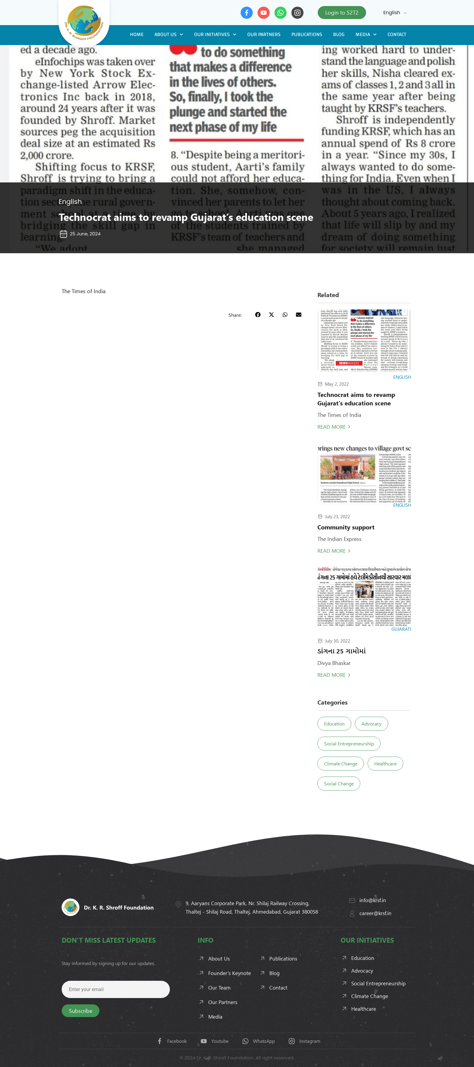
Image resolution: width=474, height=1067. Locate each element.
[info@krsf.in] (352, 900)
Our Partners (264, 34)
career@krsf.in (375, 913)
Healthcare (388, 763)
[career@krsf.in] (352, 913)
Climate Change (341, 763)
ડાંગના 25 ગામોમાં (341, 651)
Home (137, 34)
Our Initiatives (215, 34)
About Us (168, 34)
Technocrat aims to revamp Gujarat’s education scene (356, 398)
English (391, 12)
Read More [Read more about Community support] (331, 550)
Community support (346, 527)
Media (366, 34)
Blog (339, 34)
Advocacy (374, 723)
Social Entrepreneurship (350, 743)
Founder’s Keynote (229, 973)
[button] (258, 314)
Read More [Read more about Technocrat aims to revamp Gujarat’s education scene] (331, 426)
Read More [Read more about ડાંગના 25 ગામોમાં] (331, 674)
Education (335, 723)
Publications (306, 34)
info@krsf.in (372, 900)
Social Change (340, 783)
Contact (397, 34)
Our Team (219, 987)
